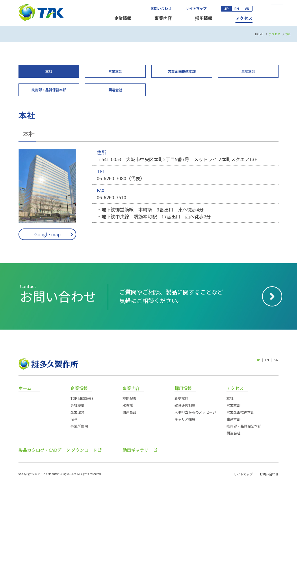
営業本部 (233, 497)
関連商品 (129, 504)
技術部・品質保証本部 (244, 518)
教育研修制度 (185, 497)
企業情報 (122, 18)
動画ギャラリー (137, 542)
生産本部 (233, 511)
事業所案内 (79, 518)
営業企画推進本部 (240, 504)
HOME (259, 126)
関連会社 (233, 525)
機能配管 (129, 490)
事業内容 (163, 18)
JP (226, 8)
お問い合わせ (161, 8)
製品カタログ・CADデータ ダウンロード (57, 542)
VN (247, 8)
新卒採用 (181, 490)
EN (236, 8)
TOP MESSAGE (82, 490)
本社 (230, 490)
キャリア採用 (185, 511)
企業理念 (77, 504)
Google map (47, 326)
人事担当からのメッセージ (195, 504)
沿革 (73, 511)
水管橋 (127, 497)
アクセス (244, 18)
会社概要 (77, 497)
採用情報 (203, 18)
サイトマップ (196, 8)
